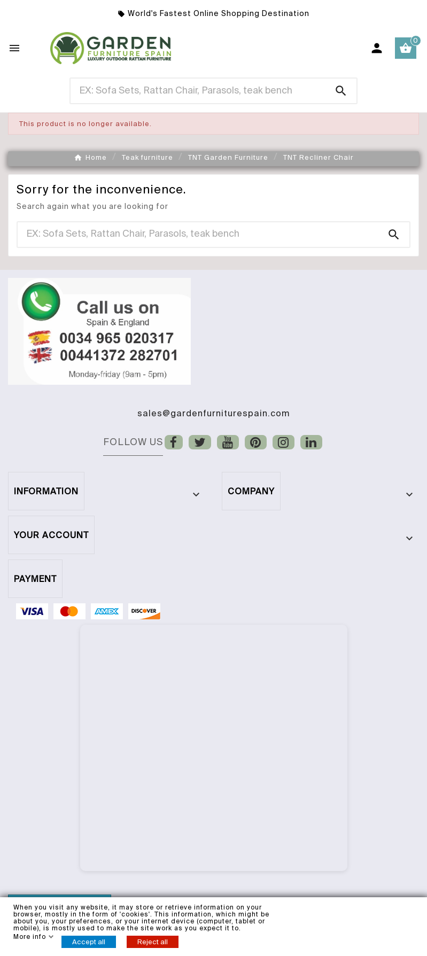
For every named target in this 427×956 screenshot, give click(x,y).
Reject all (152, 942)
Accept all (88, 942)
